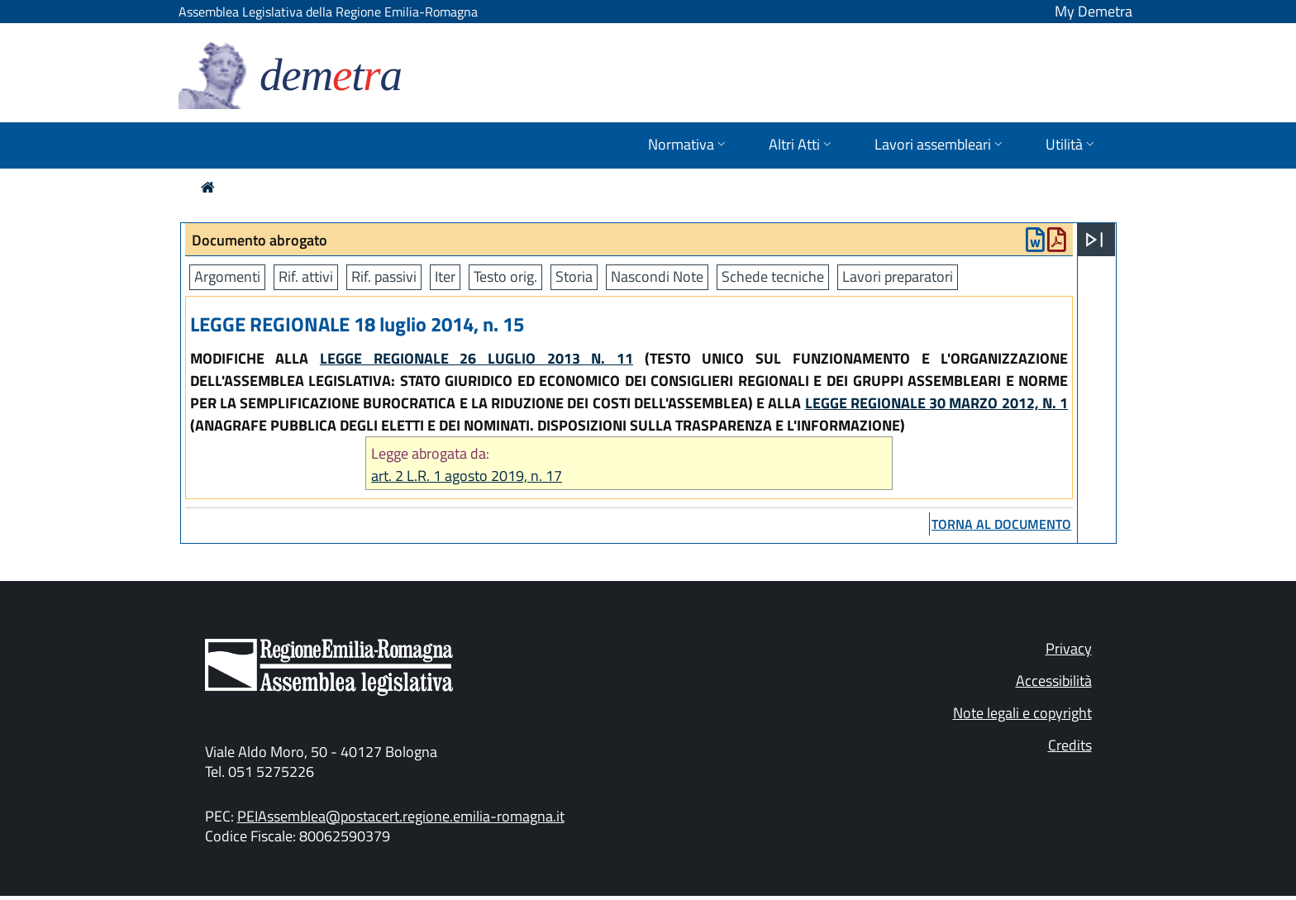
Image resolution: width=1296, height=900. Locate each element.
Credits (1070, 745)
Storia (574, 276)
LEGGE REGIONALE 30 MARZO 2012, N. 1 (937, 403)
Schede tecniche (773, 276)
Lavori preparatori (897, 276)
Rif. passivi (384, 276)
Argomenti (227, 276)
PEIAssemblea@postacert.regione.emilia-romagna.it (401, 816)
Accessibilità (1054, 680)
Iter (445, 276)
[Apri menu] (1094, 239)
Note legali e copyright (1022, 713)
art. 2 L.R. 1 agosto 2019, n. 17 (466, 475)
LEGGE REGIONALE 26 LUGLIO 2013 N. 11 (476, 358)
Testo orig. (505, 276)
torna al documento (1001, 524)
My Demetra (1093, 11)
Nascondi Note (657, 276)
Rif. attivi (306, 276)
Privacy (1069, 648)
